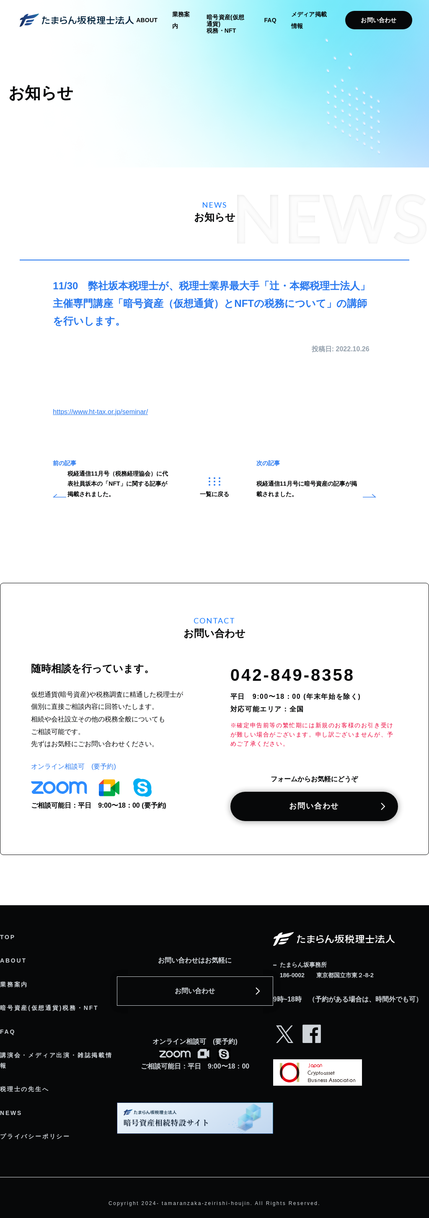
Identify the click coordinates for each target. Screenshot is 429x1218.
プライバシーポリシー (35, 1136)
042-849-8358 (292, 675)
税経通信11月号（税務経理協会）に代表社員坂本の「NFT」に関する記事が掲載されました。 (117, 483)
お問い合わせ (378, 20)
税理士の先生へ (24, 1089)
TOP (8, 937)
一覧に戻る (214, 487)
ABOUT (147, 20)
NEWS (11, 1113)
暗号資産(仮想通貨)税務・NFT (49, 1007)
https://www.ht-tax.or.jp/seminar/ (100, 411)
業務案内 (14, 984)
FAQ (270, 20)
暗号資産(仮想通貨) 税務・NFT (225, 24)
